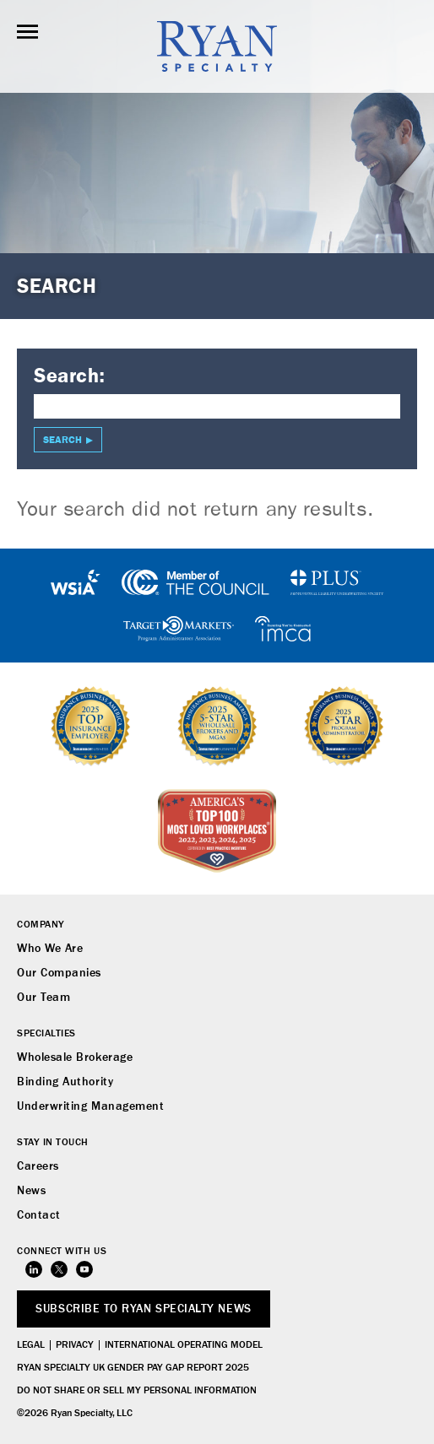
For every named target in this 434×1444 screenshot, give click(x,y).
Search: (70, 375)
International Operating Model (184, 1345)
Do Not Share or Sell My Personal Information (137, 1391)
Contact (39, 1215)
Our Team (43, 997)
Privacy (75, 1345)
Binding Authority (65, 1082)
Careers (38, 1166)
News (31, 1191)
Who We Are (50, 949)
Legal (31, 1345)
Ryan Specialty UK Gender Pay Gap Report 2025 (133, 1368)
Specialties (46, 1034)
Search (62, 440)
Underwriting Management (90, 1106)
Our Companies (59, 973)
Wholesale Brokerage (75, 1057)
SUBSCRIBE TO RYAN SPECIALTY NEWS (143, 1309)
